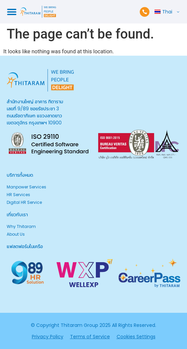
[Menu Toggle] (12, 12)
